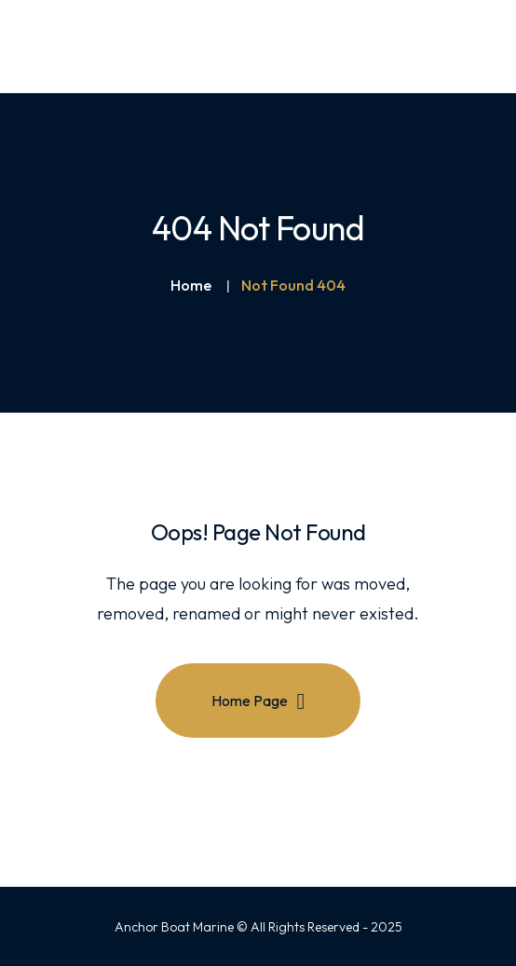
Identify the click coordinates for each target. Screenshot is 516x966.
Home (190, 285)
